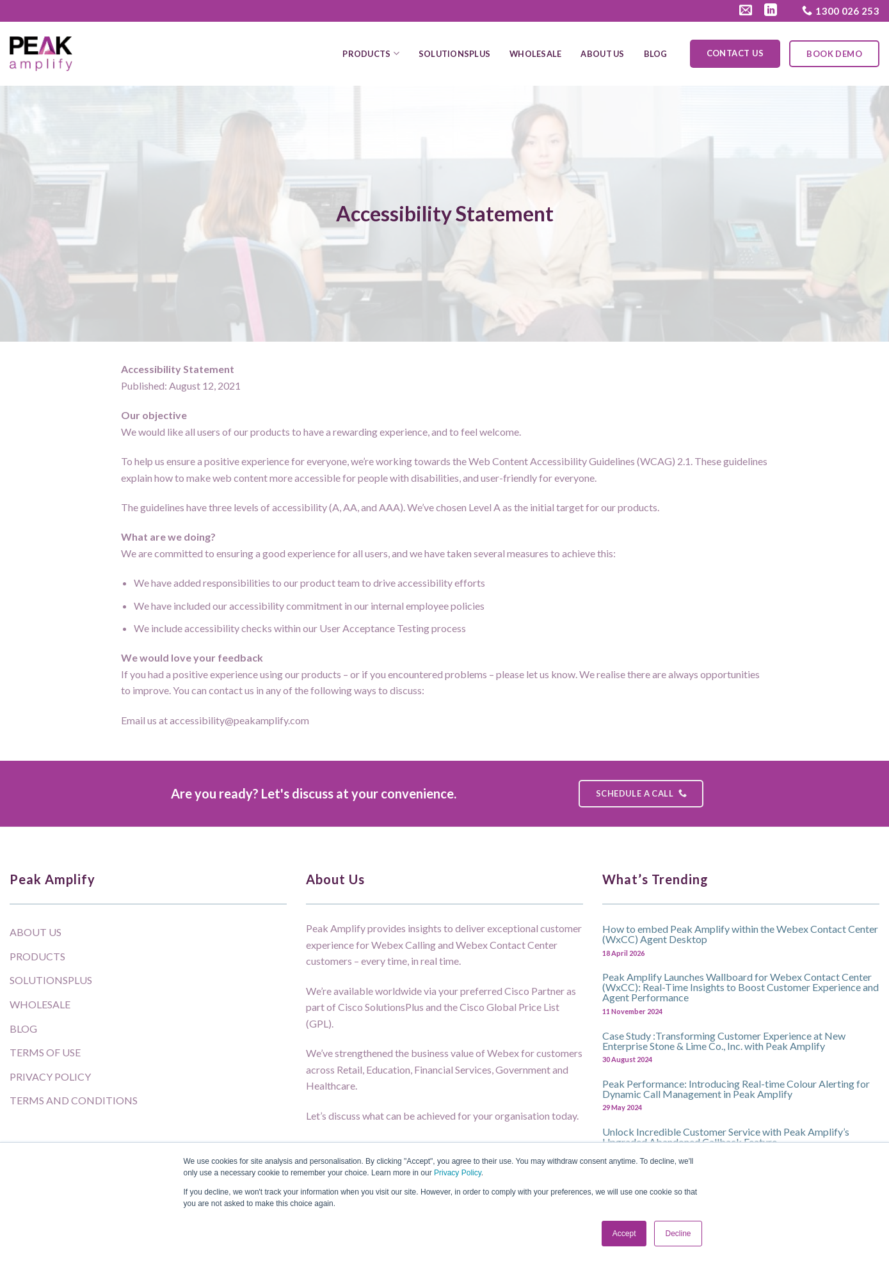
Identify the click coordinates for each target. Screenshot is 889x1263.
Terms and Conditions (74, 1100)
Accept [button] (624, 1233)
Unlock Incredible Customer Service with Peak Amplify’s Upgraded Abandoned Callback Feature (725, 1136)
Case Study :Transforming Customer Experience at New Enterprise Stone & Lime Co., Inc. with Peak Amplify (723, 1040)
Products (370, 53)
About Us (602, 54)
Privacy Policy (457, 1172)
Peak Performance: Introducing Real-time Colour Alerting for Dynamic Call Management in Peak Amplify (736, 1088)
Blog (656, 54)
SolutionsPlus (454, 54)
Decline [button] (678, 1233)
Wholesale (535, 54)
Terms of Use (45, 1052)
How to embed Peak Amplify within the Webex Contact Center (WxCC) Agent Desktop (740, 933)
